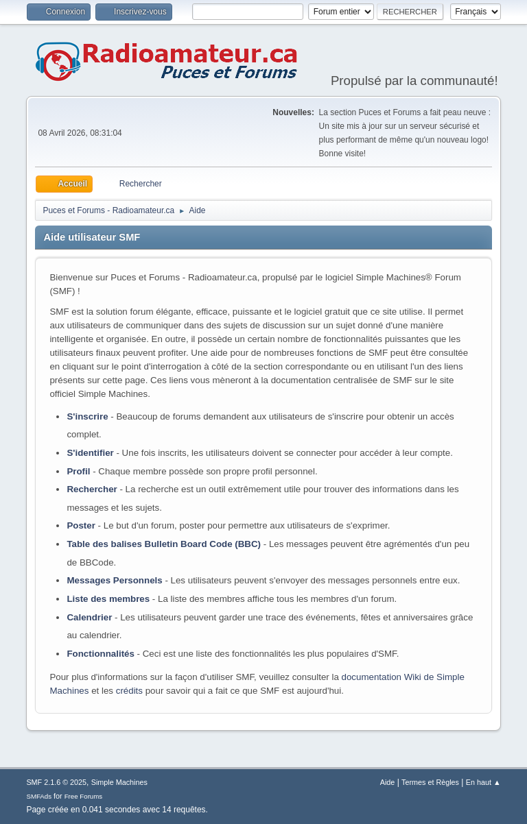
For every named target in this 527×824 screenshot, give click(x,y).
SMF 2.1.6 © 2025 (56, 782)
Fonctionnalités (100, 654)
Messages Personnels (114, 580)
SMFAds (38, 796)
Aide (387, 782)
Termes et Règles (430, 782)
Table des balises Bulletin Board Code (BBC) (164, 544)
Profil (78, 471)
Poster (81, 525)
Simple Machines (119, 782)
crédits (129, 691)
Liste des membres (108, 599)
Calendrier (89, 617)
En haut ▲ (483, 782)
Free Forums (84, 796)
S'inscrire (87, 416)
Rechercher (92, 489)
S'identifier (90, 453)
